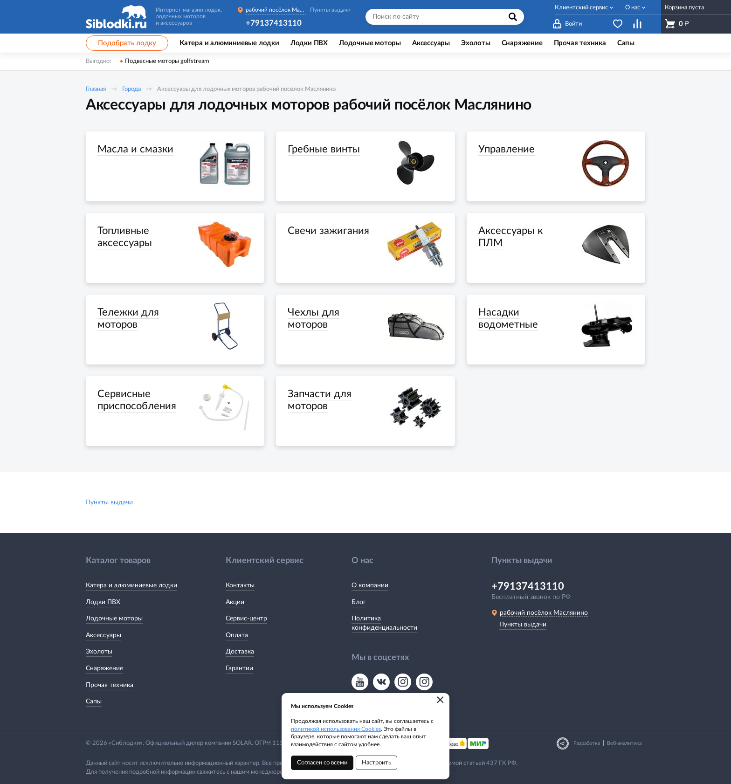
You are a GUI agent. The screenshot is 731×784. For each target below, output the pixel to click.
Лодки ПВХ (103, 602)
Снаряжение (104, 668)
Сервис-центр (246, 618)
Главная (96, 89)
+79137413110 (274, 23)
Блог (359, 602)
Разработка (586, 743)
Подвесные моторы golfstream (167, 61)
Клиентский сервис (581, 8)
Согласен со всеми (322, 763)
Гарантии (239, 668)
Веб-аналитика (624, 743)
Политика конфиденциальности (384, 623)
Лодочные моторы (114, 618)
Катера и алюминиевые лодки (131, 585)
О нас (632, 8)
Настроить (376, 763)
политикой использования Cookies (336, 729)
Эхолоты (99, 651)
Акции (235, 602)
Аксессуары (103, 635)
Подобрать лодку (127, 43)
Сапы (94, 701)
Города (131, 89)
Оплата (237, 635)
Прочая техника (109, 685)
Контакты (240, 585)
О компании (370, 585)
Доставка (240, 651)
